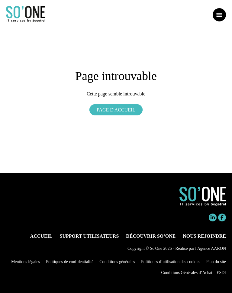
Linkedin (213, 217)
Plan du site (216, 261)
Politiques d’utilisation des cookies (170, 261)
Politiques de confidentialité (69, 261)
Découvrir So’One (151, 236)
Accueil (41, 236)
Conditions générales (117, 261)
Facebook (222, 217)
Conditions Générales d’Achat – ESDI (193, 272)
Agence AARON (211, 248)
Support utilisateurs (89, 236)
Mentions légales (25, 261)
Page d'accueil (116, 109)
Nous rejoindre (204, 236)
